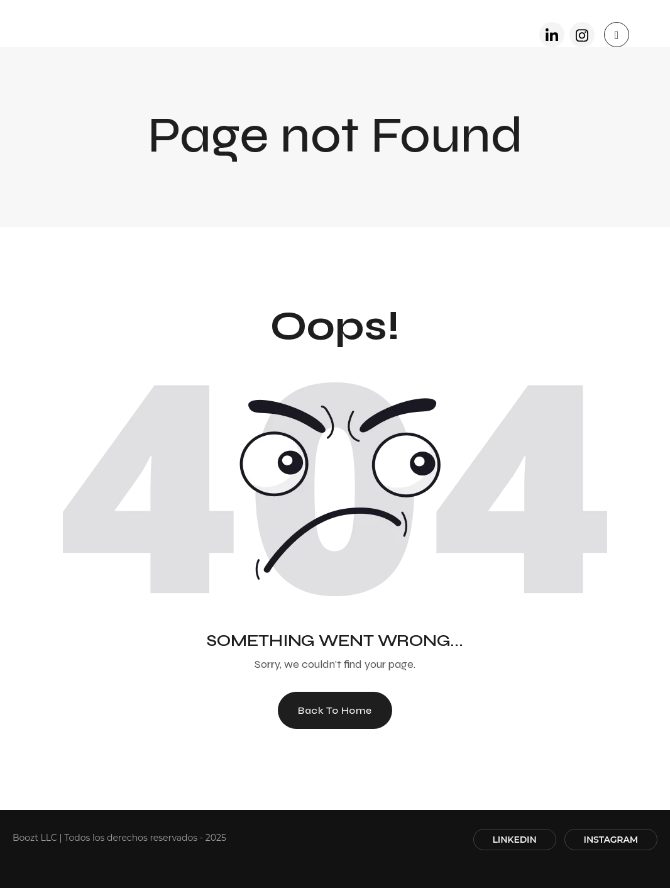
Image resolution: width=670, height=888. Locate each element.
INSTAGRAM (611, 839)
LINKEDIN (515, 839)
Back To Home (335, 710)
